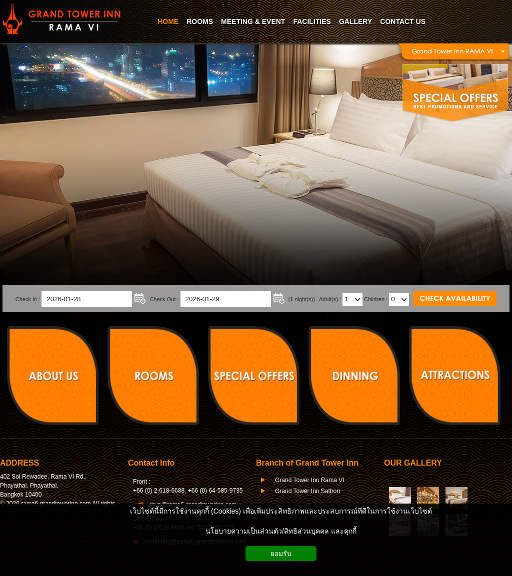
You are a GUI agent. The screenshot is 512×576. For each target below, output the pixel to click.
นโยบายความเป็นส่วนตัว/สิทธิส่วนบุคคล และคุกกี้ (281, 531)
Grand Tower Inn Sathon (307, 491)
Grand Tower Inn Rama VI (309, 480)
